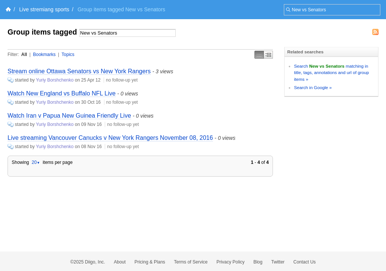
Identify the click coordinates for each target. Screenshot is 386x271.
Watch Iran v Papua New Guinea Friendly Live (69, 115)
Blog (257, 262)
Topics (67, 54)
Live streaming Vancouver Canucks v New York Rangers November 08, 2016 (110, 138)
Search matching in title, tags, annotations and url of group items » (331, 73)
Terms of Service (190, 262)
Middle (268, 55)
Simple (259, 55)
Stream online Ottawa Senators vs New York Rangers (79, 71)
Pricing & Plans (150, 262)
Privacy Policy (230, 262)
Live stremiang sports (44, 9)
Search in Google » (313, 87)
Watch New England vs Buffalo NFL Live (62, 93)
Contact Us (304, 262)
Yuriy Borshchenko (55, 80)
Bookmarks (44, 54)
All (24, 54)
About (120, 262)
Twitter (278, 262)
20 (36, 162)
